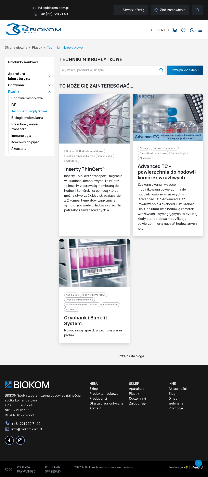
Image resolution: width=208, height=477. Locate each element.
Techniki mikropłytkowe (29, 111)
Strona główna (16, 47)
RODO (8, 469)
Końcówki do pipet (25, 142)
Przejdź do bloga (133, 357)
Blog (172, 394)
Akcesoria (18, 149)
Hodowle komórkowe (27, 98)
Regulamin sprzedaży (53, 469)
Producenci (98, 398)
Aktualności (178, 389)
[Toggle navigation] (200, 30)
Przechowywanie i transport (82, 304)
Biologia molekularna (27, 118)
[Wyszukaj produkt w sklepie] (112, 70)
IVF (13, 105)
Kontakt (96, 408)
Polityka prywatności (26, 469)
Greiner (70, 151)
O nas (173, 398)
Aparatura (136, 389)
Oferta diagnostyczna (107, 403)
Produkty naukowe (104, 394)
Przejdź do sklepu (185, 70)
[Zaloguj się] (191, 30)
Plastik (37, 47)
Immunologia (21, 136)
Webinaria (176, 403)
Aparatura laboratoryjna (19, 76)
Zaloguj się (137, 403)
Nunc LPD (71, 294)
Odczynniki (16, 85)
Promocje (176, 408)
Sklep (94, 389)
